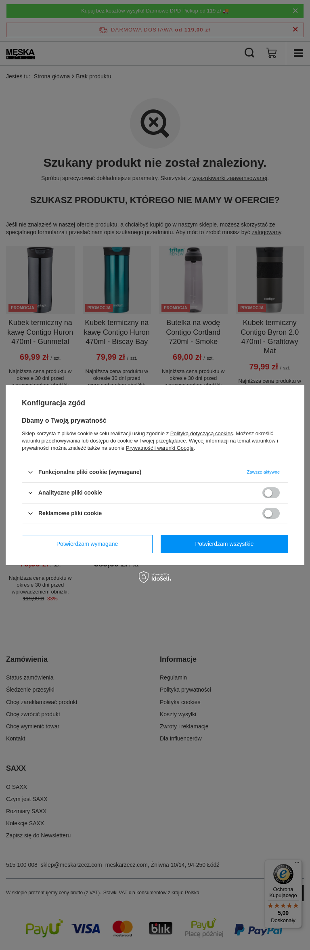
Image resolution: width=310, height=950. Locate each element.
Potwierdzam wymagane (87, 544)
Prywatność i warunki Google (160, 448)
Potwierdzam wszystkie (224, 544)
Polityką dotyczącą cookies (201, 433)
